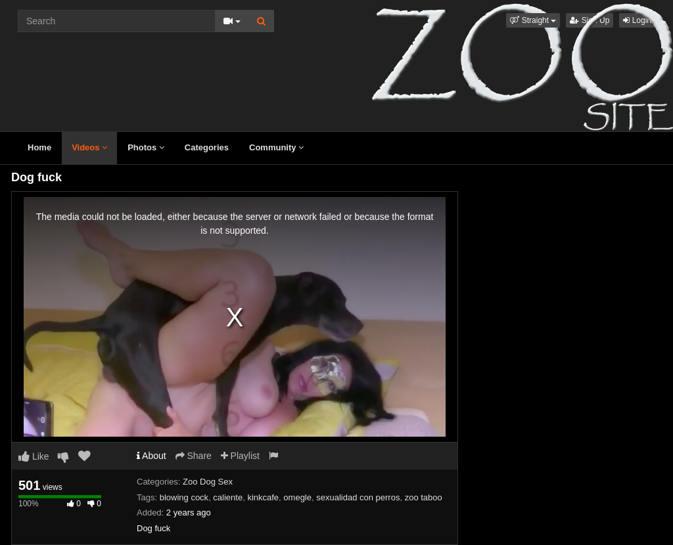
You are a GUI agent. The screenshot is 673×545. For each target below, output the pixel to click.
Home (39, 147)
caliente (228, 497)
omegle (297, 497)
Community (276, 147)
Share (193, 455)
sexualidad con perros (358, 497)
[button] (533, 20)
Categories (207, 147)
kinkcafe (263, 497)
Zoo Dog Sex (208, 482)
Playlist (240, 455)
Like (33, 456)
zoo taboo (423, 497)
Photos (146, 147)
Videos (89, 147)
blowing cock (184, 497)
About (151, 455)
